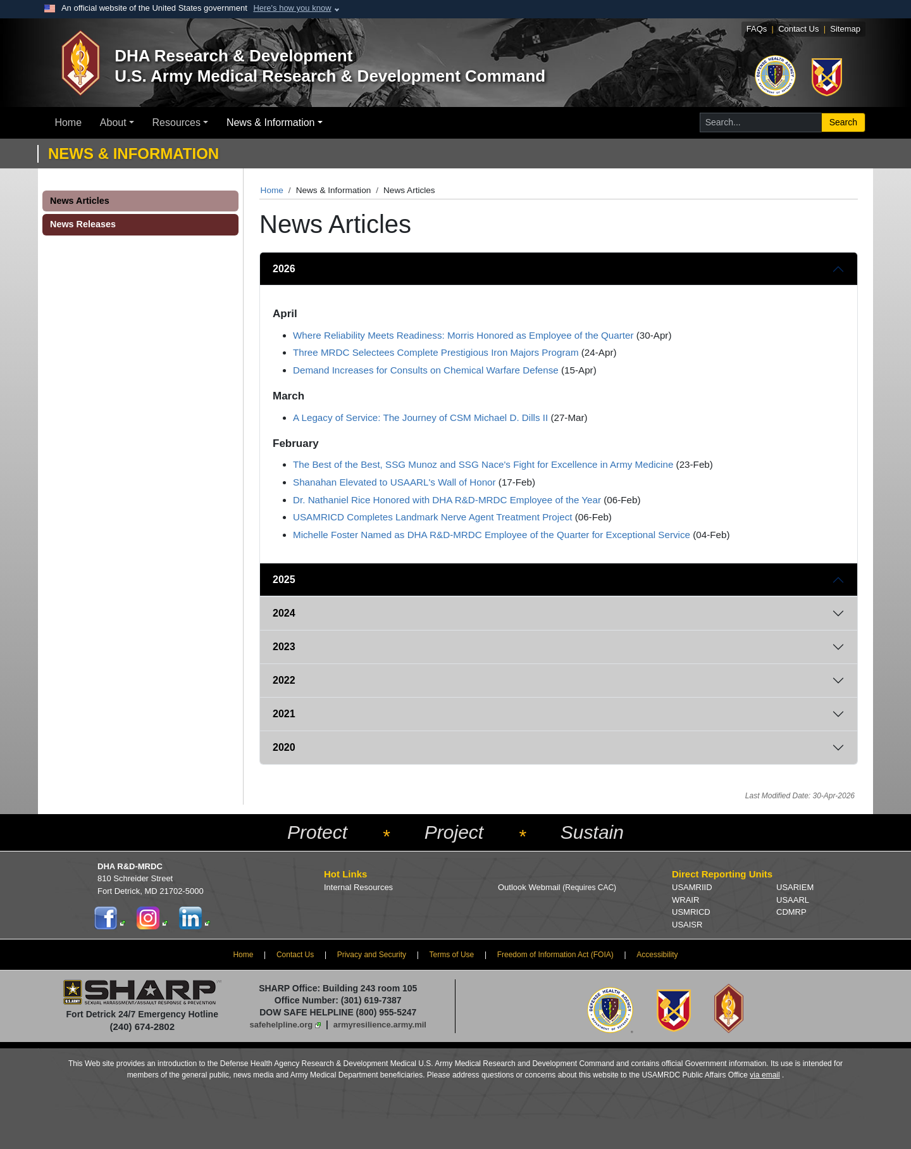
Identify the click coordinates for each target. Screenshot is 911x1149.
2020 (284, 747)
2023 (284, 646)
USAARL (792, 900)
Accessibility (657, 954)
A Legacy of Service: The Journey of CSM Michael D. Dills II (420, 417)
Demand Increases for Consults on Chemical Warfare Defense (426, 370)
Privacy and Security (371, 954)
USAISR (687, 924)
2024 (284, 613)
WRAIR (685, 900)
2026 (284, 268)
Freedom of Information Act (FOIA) (555, 954)
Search (843, 122)
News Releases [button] (83, 224)
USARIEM (795, 887)
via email (764, 1075)
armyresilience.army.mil (379, 1024)
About (113, 122)
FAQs (757, 29)
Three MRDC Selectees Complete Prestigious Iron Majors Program (436, 352)
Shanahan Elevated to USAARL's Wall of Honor (394, 482)
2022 (284, 680)
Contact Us (798, 29)
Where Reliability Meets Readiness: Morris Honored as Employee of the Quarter (463, 335)
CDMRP (791, 912)
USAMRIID (692, 887)
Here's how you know (292, 8)
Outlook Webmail (557, 887)
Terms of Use (452, 954)
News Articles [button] (79, 201)
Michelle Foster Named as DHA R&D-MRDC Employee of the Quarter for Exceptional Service (491, 534)
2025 (284, 579)
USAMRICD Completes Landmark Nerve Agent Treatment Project (432, 517)
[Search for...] (761, 122)
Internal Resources (358, 887)
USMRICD (691, 912)
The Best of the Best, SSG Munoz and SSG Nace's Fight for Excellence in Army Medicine (483, 464)
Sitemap (845, 29)
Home (68, 122)
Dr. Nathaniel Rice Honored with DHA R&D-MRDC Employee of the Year (447, 499)
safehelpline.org (281, 1024)
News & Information (270, 122)
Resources (176, 122)
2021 (284, 713)
